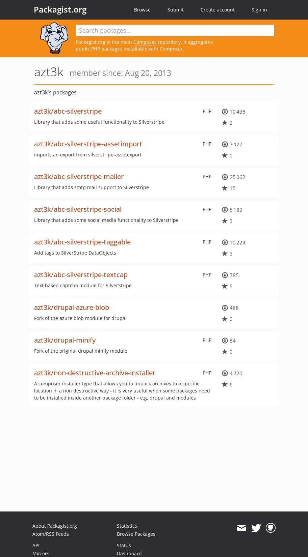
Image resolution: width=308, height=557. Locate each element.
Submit (176, 9)
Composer (144, 42)
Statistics (127, 526)
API (36, 545)
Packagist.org (60, 9)
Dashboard (129, 553)
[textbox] (175, 30)
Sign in (259, 9)
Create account (218, 9)
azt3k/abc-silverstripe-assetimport (88, 143)
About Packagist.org (54, 526)
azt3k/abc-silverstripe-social (78, 209)
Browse (142, 9)
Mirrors (40, 553)
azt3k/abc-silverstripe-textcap (81, 274)
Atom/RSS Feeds (50, 534)
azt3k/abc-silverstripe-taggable (82, 241)
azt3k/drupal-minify (65, 340)
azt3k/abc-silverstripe (68, 111)
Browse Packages (136, 534)
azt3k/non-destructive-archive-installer (94, 372)
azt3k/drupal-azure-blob (71, 307)
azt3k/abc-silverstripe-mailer (79, 176)
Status (124, 545)
